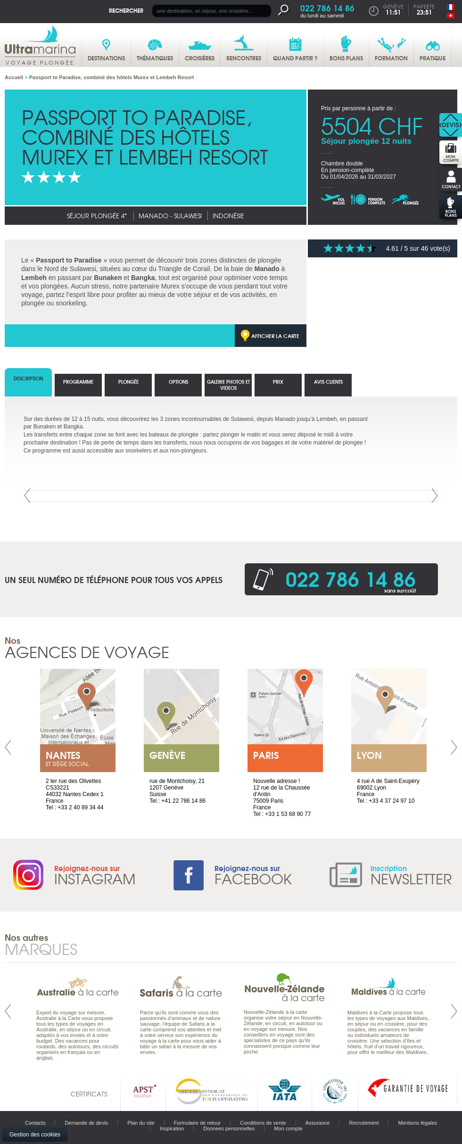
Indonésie (228, 215)
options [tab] (178, 381)
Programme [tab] (78, 381)
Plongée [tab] (128, 381)
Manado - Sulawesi (170, 215)
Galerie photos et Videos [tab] (228, 384)
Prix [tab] (278, 381)
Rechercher (126, 10)
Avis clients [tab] (328, 381)
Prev (27, 495)
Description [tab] (28, 378)
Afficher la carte (275, 335)
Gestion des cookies (34, 1134)
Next (434, 495)
